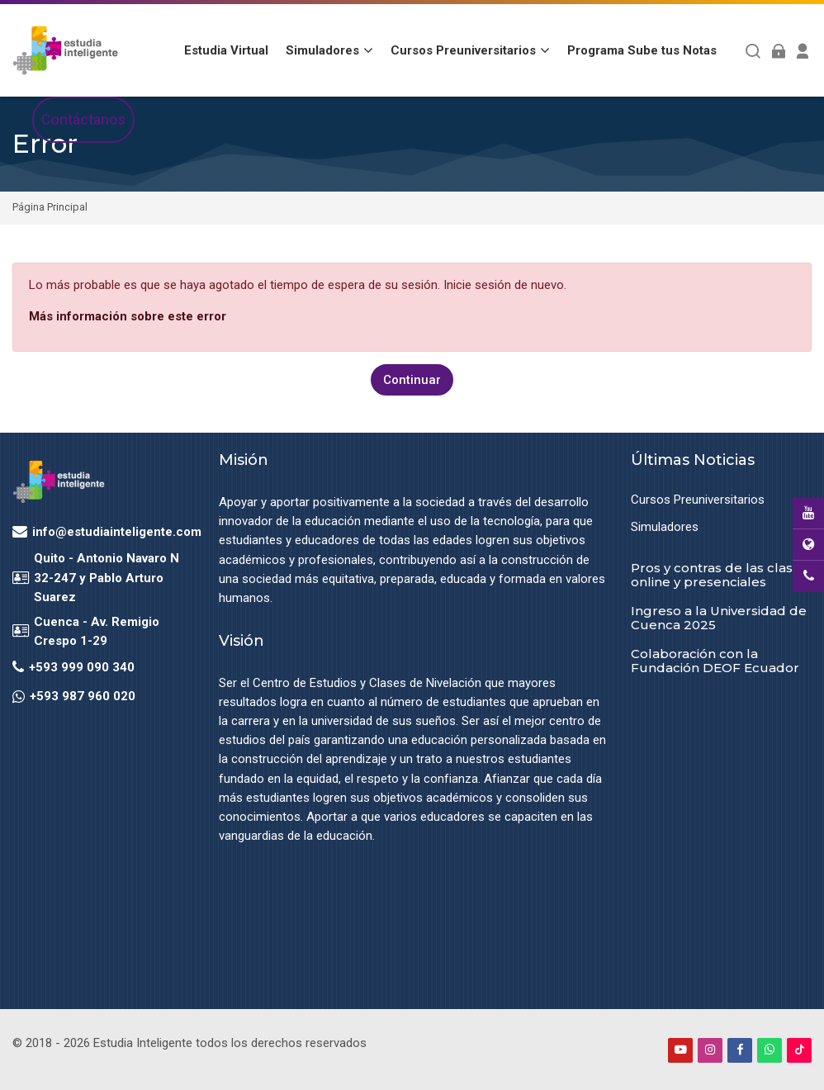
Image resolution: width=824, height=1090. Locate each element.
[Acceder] (778, 50)
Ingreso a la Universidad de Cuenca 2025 (719, 618)
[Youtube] (680, 1049)
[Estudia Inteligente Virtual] (65, 50)
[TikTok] (799, 1049)
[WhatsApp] (769, 1049)
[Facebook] (739, 1049)
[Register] (803, 50)
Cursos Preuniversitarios (698, 499)
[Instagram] (710, 1049)
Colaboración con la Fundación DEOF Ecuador (715, 660)
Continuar (412, 379)
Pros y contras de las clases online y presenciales (719, 575)
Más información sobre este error (127, 316)
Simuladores (665, 526)
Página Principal (50, 207)
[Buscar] (753, 50)
